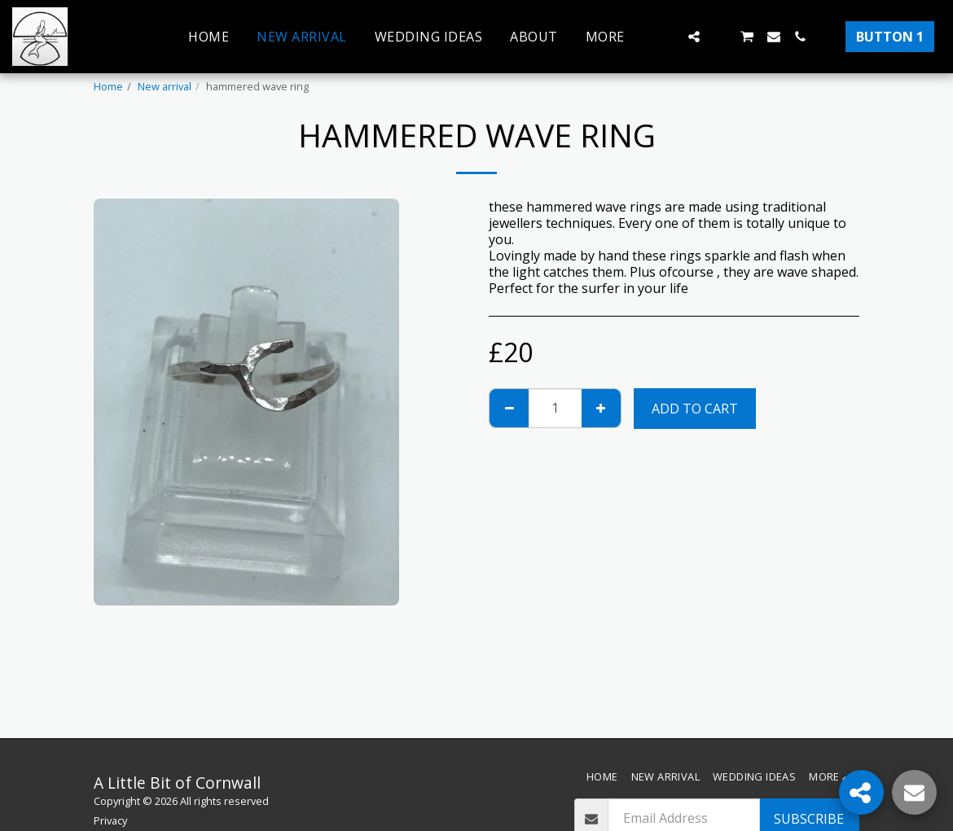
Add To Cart (695, 409)
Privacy (110, 820)
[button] (668, 36)
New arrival (164, 86)
